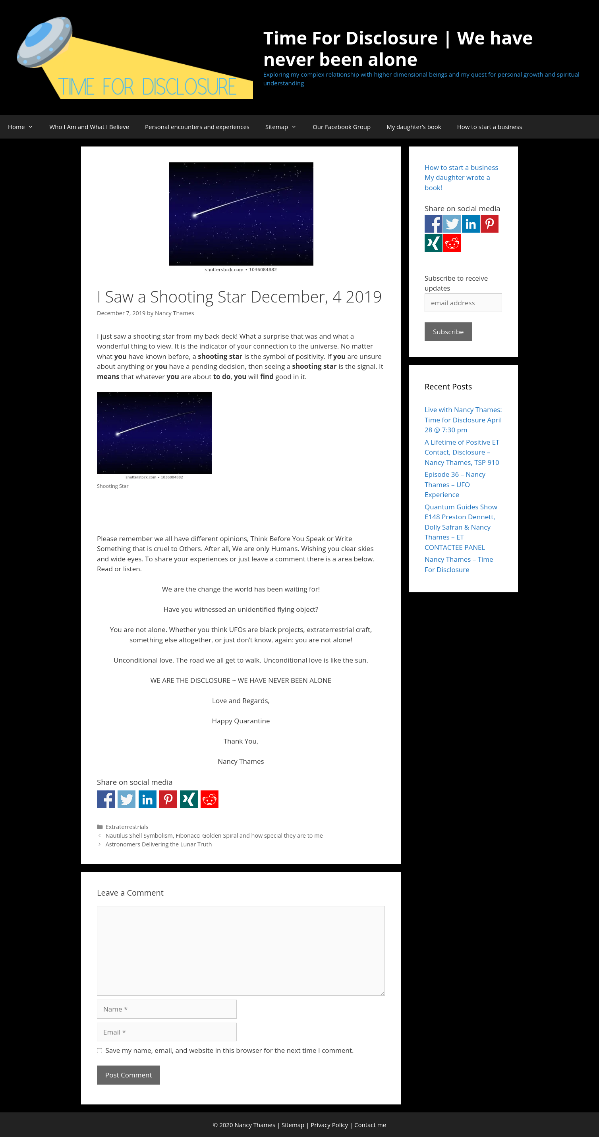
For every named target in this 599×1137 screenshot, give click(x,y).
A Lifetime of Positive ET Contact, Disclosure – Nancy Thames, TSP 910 (462, 452)
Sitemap (285, 127)
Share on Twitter (126, 799)
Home (24, 127)
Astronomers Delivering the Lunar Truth (159, 844)
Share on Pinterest (168, 799)
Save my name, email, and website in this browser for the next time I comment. (230, 1050)
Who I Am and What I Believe (89, 127)
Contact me (370, 1125)
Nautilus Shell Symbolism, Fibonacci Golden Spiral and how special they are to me (214, 835)
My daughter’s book (413, 127)
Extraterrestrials (127, 827)
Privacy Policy (329, 1125)
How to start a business (489, 127)
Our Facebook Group (342, 127)
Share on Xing (189, 799)
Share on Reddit (209, 799)
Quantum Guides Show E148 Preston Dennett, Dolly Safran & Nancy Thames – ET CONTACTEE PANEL (461, 527)
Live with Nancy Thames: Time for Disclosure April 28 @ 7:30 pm (463, 419)
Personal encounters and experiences (197, 127)
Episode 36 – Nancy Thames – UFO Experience (455, 484)
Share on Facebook (106, 799)
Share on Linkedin (148, 799)
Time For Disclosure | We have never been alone (398, 48)
